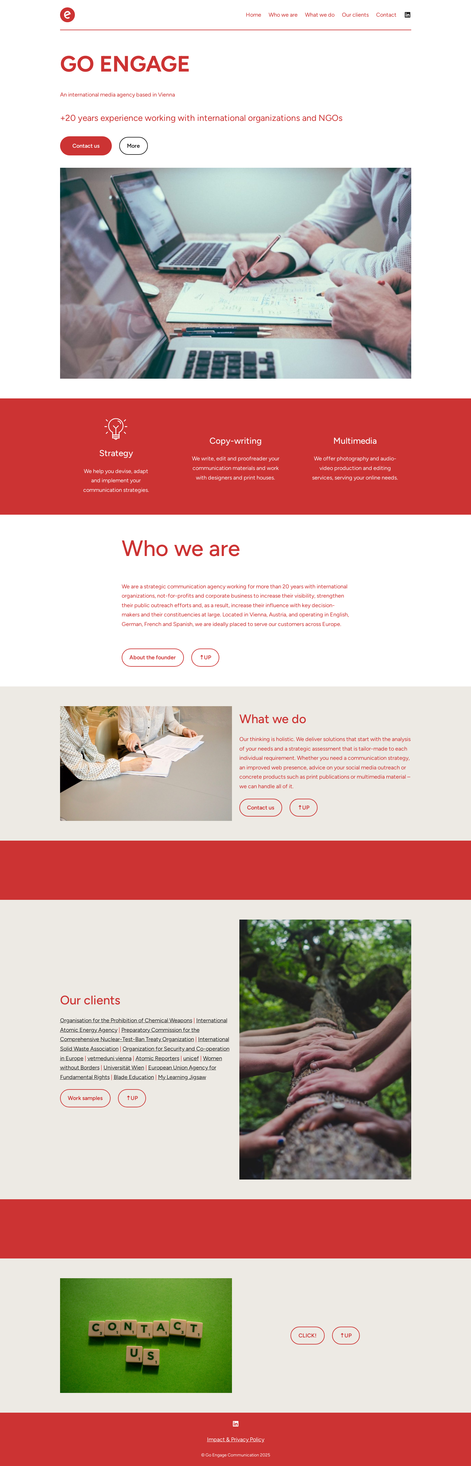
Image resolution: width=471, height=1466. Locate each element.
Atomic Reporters (157, 1058)
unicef (191, 1058)
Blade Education (134, 1077)
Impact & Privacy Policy (235, 1439)
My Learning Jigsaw (182, 1077)
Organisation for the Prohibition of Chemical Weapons (126, 1020)
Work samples (85, 1098)
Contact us (85, 145)
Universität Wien (124, 1067)
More (133, 145)
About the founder (152, 657)
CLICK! (307, 1335)
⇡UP (205, 657)
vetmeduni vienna (109, 1058)
